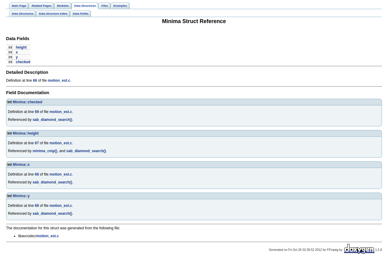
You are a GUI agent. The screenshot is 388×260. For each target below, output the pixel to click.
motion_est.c (59, 80)
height (21, 47)
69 (37, 112)
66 (35, 80)
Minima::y (21, 196)
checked (23, 62)
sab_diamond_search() (52, 120)
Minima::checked (27, 102)
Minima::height (25, 133)
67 (37, 143)
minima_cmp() (44, 151)
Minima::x (21, 164)
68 (37, 174)
